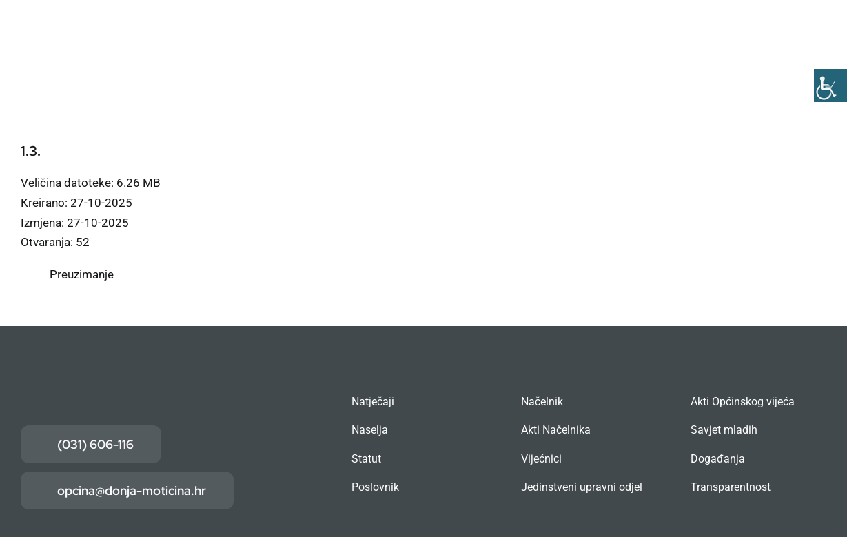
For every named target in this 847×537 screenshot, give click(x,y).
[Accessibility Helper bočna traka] (830, 85)
